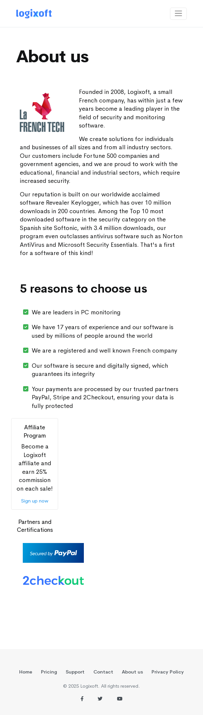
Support (75, 672)
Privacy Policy (168, 672)
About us (132, 672)
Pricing (49, 672)
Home (25, 672)
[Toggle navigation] (178, 14)
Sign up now (34, 501)
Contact (103, 672)
